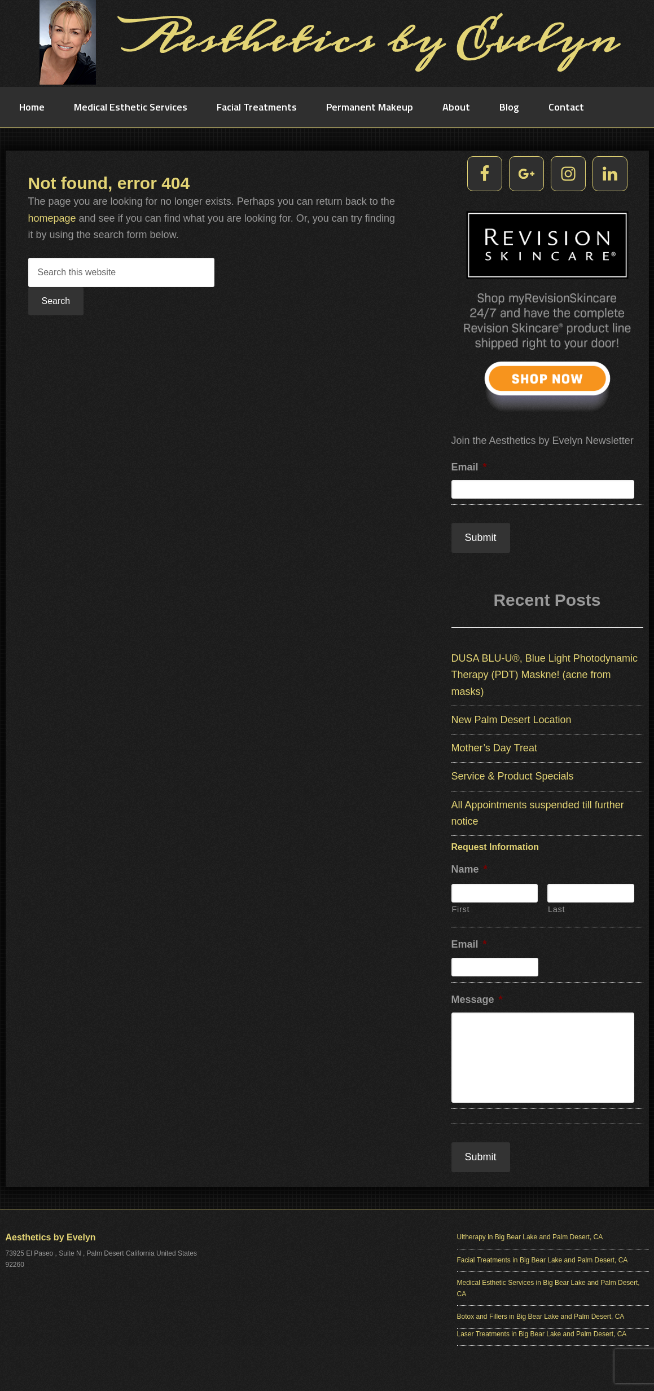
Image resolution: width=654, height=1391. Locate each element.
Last (556, 909)
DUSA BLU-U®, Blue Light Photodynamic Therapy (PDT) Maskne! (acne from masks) (544, 675)
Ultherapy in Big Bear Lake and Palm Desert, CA (530, 1237)
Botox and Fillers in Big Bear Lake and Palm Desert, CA (541, 1316)
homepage (52, 218)
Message (477, 999)
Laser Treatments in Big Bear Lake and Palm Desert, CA (542, 1334)
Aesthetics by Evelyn (327, 42)
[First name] (494, 893)
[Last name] (590, 893)
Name (469, 869)
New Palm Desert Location (511, 719)
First (461, 909)
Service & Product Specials (512, 776)
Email (469, 467)
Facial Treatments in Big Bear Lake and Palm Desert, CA (542, 1260)
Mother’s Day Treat (494, 748)
